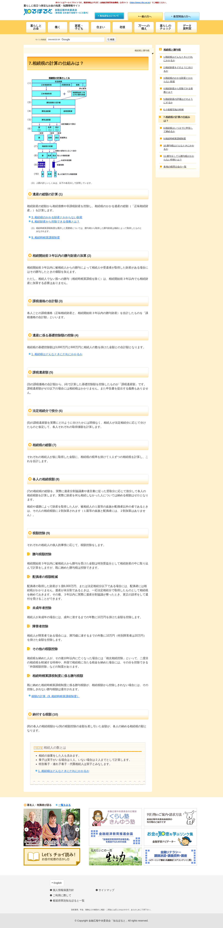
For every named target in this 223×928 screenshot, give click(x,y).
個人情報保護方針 (63, 890)
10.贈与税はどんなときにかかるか (179, 147)
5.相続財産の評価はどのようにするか (178, 101)
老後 (122, 27)
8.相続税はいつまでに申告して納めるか (178, 130)
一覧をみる (64, 805)
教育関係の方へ (182, 16)
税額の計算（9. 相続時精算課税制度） (56, 696)
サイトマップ (106, 890)
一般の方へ (145, 16)
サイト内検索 (40, 40)
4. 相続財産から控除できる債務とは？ (56, 221)
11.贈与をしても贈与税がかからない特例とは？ (179, 158)
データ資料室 (187, 27)
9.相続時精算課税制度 (175, 138)
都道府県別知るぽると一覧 (68, 900)
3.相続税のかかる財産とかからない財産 (178, 80)
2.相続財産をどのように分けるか (178, 69)
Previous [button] (26, 829)
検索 (112, 39)
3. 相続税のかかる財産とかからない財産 (57, 217)
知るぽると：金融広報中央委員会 (56, 12)
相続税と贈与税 (172, 49)
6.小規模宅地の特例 (174, 109)
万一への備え (144, 27)
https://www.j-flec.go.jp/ (140, 3)
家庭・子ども (79, 27)
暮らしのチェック (165, 27)
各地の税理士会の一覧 (175, 166)
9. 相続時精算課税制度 (46, 237)
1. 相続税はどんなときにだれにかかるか (57, 354)
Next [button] (77, 829)
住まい (100, 27)
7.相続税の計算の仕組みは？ (177, 119)
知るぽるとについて (109, 16)
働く (57, 27)
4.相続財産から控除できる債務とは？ (178, 90)
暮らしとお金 (36, 27)
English (58, 882)
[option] (33, 827)
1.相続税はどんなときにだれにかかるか (178, 59)
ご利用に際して (62, 895)
